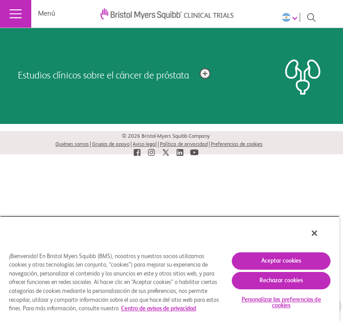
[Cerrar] (314, 233)
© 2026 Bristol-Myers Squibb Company (166, 136)
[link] (137, 153)
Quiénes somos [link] (72, 144)
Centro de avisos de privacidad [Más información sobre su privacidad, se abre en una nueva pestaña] (158, 309)
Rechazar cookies (281, 281)
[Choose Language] (291, 17)
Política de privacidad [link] (184, 144)
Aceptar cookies (281, 261)
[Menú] (15, 14)
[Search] (311, 17)
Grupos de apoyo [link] (111, 144)
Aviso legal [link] (145, 144)
